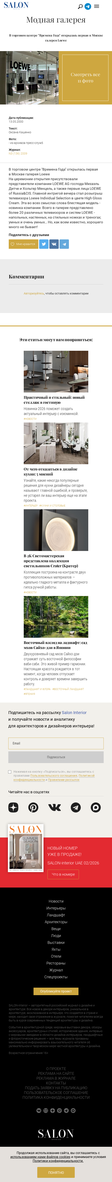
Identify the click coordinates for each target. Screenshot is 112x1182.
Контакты (56, 1083)
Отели (56, 956)
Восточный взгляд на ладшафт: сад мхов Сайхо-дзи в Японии (55, 645)
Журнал (56, 970)
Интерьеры (56, 908)
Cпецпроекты (56, 977)
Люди (56, 935)
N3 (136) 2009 (18, 153)
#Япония (29, 694)
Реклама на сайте (56, 1073)
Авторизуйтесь (34, 293)
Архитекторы (56, 922)
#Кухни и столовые (52, 505)
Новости (56, 901)
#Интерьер (30, 505)
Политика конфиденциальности (56, 1097)
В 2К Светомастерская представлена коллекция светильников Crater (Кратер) (51, 560)
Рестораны (56, 963)
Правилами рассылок (64, 779)
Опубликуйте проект (56, 991)
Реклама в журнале (56, 1078)
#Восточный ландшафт (68, 689)
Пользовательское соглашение (56, 1092)
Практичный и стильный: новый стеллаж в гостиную (54, 400)
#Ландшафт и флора (37, 689)
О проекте (56, 1068)
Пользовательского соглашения (53, 775)
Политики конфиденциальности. (58, 1161)
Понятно (56, 1173)
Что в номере (63, 874)
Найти (86, 6)
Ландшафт (56, 915)
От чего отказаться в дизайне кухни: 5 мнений (50, 472)
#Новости (30, 419)
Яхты (56, 949)
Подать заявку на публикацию (56, 1088)
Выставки (56, 942)
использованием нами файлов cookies (40, 1157)
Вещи (56, 929)
